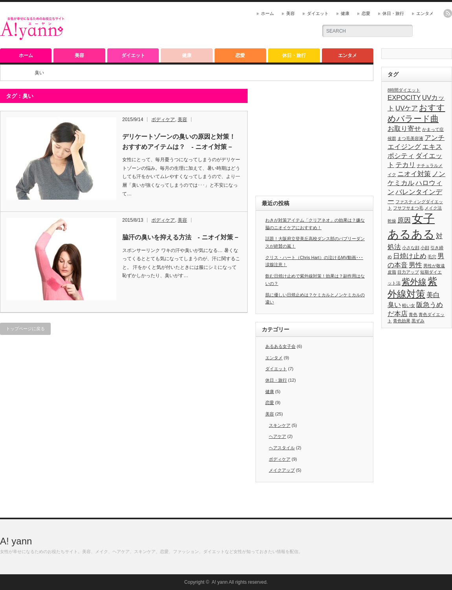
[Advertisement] (219, 25)
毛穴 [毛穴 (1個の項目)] (432, 256)
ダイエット (318, 13)
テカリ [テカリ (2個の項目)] (405, 165)
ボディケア (163, 119)
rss (447, 13)
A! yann (16, 541)
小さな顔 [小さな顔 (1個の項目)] (410, 247)
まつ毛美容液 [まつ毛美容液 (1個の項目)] (410, 138)
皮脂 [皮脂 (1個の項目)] (392, 272)
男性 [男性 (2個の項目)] (415, 265)
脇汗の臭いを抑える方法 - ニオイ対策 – (180, 237)
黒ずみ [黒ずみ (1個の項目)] (418, 320)
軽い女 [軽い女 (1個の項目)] (408, 305)
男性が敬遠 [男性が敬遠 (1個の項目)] (434, 265)
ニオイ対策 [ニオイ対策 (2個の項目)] (414, 174)
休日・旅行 (393, 13)
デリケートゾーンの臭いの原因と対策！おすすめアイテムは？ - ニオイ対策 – (178, 141)
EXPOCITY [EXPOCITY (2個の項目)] (404, 97)
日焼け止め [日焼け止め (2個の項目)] (409, 256)
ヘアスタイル (282, 447)
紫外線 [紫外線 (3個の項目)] (414, 281)
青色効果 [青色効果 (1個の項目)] (401, 320)
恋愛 (366, 13)
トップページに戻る (25, 328)
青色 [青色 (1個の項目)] (413, 314)
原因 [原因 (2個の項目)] (404, 220)
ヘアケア (277, 436)
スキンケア (279, 425)
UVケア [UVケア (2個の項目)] (406, 108)
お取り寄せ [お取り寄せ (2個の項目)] (404, 128)
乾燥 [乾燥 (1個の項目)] (392, 221)
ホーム (267, 13)
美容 (290, 13)
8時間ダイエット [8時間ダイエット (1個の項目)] (404, 90)
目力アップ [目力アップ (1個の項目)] (408, 272)
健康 (345, 13)
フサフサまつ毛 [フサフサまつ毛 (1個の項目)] (408, 208)
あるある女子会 (280, 346)
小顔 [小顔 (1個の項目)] (425, 247)
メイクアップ (282, 470)
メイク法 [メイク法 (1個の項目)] (433, 208)
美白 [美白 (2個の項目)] (433, 295)
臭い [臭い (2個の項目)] (394, 305)
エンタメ (425, 13)
